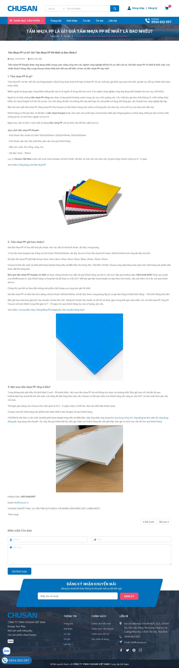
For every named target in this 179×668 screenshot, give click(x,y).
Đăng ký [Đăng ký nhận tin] (129, 596)
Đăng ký (152, 7)
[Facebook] (121, 650)
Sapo (126, 663)
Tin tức (67, 638)
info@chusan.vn (19, 278)
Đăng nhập (138, 7)
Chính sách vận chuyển (103, 628)
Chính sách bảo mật (101, 623)
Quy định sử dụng (100, 638)
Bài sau (164, 521)
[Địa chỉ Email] (78, 595)
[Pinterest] (134, 650)
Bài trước (148, 521)
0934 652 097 (161, 22)
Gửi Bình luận (19, 571)
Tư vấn (67, 633)
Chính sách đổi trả (100, 633)
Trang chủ (68, 623)
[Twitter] (127, 650)
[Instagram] (140, 650)
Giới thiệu (68, 628)
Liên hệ (67, 644)
